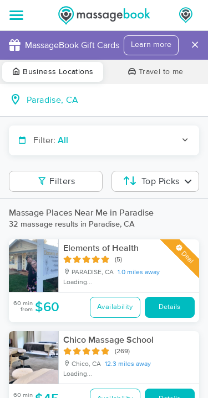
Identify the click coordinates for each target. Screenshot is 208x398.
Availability (115, 307)
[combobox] (113, 100)
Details (169, 307)
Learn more (151, 45)
